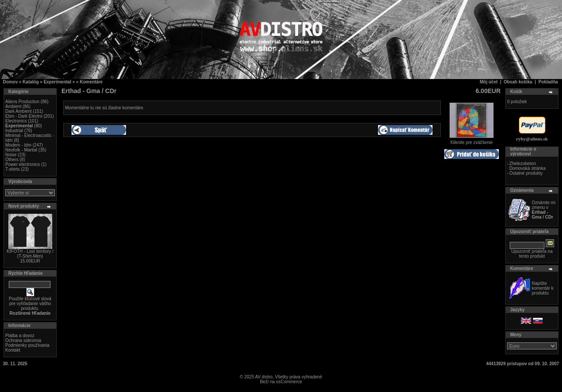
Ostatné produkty (526, 173)
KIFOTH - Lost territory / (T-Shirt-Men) (30, 254)
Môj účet (489, 81)
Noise (11, 154)
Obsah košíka (518, 81)
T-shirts (12, 169)
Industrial (14, 130)
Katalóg (31, 81)
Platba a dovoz (19, 335)
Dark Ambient (18, 111)
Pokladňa (548, 81)
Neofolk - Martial (21, 149)
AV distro (264, 376)
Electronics (16, 121)
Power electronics (22, 164)
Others (11, 159)
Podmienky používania (27, 345)
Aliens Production (22, 101)
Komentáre (91, 81)
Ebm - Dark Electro (23, 116)
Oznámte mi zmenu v (543, 209)
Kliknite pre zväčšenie (472, 140)
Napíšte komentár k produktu (542, 288)
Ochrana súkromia (23, 340)
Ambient (13, 106)
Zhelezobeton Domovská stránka (527, 166)
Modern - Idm (18, 145)
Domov (10, 81)
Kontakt (12, 350)
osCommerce (289, 381)
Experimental (57, 81)
